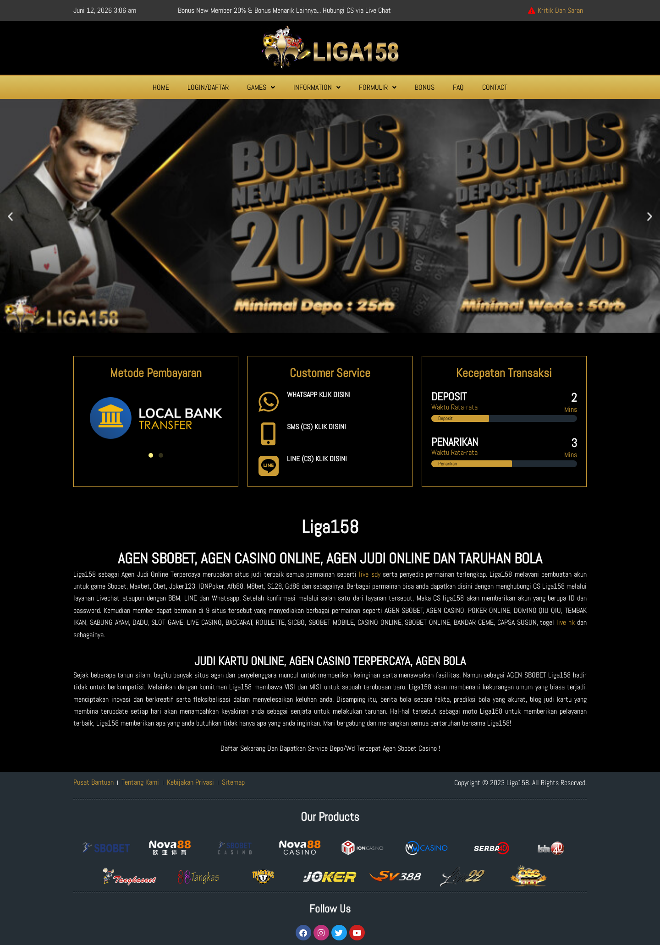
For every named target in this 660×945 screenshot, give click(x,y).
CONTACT (494, 87)
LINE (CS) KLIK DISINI (317, 459)
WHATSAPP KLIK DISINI (319, 394)
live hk (565, 622)
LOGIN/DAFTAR (208, 87)
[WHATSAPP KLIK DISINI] (268, 401)
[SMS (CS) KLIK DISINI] (268, 433)
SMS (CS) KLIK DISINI (316, 427)
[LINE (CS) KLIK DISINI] (268, 465)
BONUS (424, 87)
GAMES (261, 87)
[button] (261, 87)
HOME (161, 87)
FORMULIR (377, 87)
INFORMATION (317, 87)
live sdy (369, 574)
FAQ (458, 87)
